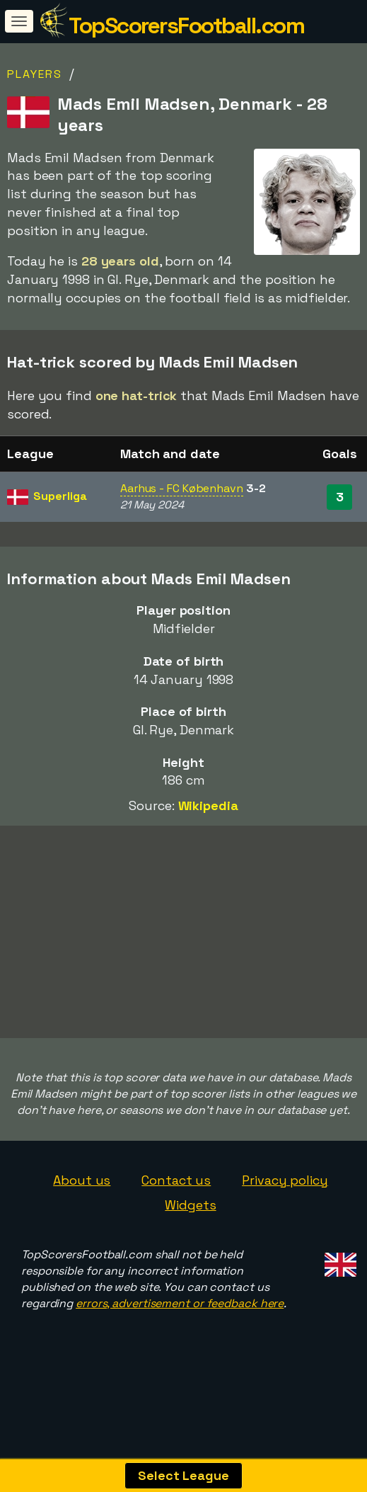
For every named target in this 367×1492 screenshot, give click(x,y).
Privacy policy (285, 1200)
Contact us (176, 1200)
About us (81, 1200)
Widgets (190, 1226)
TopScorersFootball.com (186, 25)
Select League (183, 1475)
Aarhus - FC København (181, 488)
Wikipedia (208, 805)
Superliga (59, 496)
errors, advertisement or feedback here (180, 1324)
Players (34, 74)
